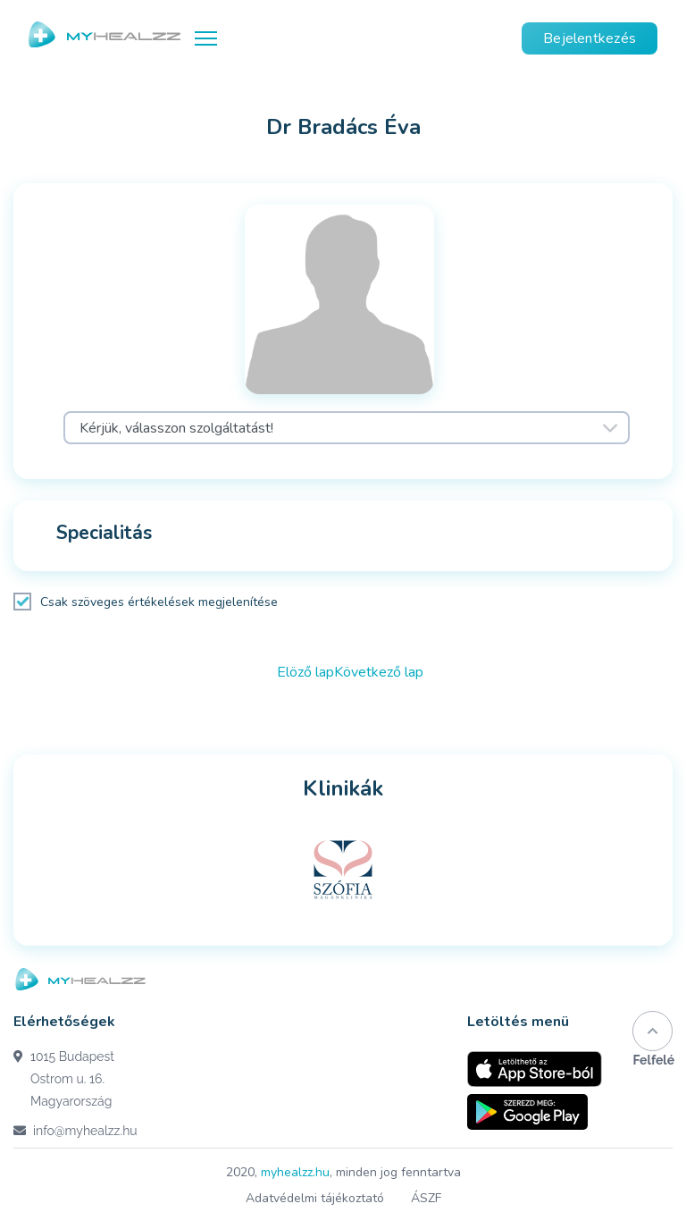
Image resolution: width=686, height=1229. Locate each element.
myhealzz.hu (295, 1172)
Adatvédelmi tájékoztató (315, 1198)
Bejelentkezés (589, 38)
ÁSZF (426, 1198)
